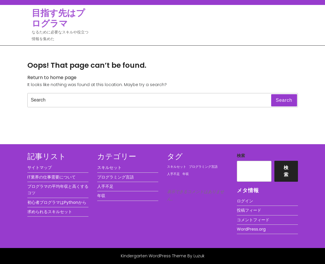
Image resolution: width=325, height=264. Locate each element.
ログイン (245, 201)
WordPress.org (251, 229)
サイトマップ (39, 167)
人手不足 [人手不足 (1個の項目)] (173, 174)
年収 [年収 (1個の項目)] (185, 174)
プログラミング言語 (115, 177)
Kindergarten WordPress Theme (153, 256)
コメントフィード (253, 220)
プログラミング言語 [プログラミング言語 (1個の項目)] (203, 167)
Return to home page (52, 77)
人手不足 (105, 186)
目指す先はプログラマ (58, 18)
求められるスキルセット (49, 212)
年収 (101, 196)
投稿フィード (249, 210)
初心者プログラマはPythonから (56, 202)
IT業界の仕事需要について (51, 177)
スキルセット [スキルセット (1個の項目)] (176, 167)
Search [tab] (284, 100)
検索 (241, 155)
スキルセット (109, 167)
